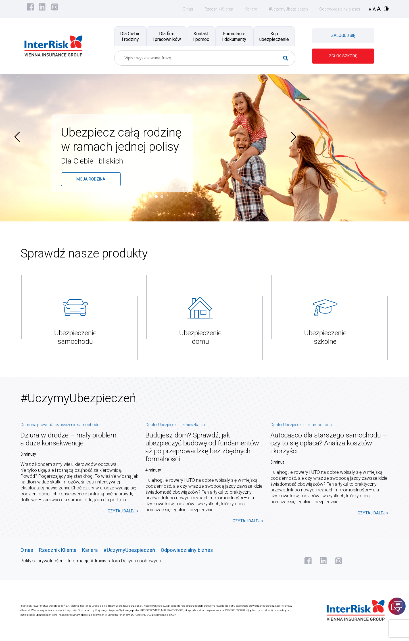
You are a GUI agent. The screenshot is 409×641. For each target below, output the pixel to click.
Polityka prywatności (41, 561)
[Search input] (202, 58)
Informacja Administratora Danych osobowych (114, 561)
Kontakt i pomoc (201, 36)
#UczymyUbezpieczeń (288, 9)
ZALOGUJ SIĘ (343, 35)
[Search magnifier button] (288, 58)
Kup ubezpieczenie (274, 36)
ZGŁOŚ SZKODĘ (343, 56)
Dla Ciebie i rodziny (130, 36)
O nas (188, 9)
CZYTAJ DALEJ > (123, 511)
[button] (152, 196)
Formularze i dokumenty (234, 36)
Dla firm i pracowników (167, 36)
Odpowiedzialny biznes (339, 9)
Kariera (251, 9)
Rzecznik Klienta (218, 9)
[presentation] (17, 137)
